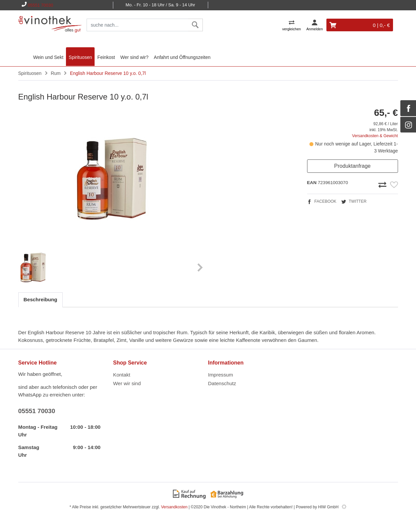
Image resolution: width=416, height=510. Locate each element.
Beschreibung (40, 299)
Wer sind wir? (134, 57)
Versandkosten (174, 507)
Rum (56, 73)
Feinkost (106, 57)
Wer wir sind (127, 383)
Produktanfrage (352, 166)
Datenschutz (222, 383)
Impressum (220, 375)
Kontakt (122, 375)
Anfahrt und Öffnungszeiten (182, 57)
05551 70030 (40, 5)
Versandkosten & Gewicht (375, 135)
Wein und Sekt (48, 57)
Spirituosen (80, 57)
